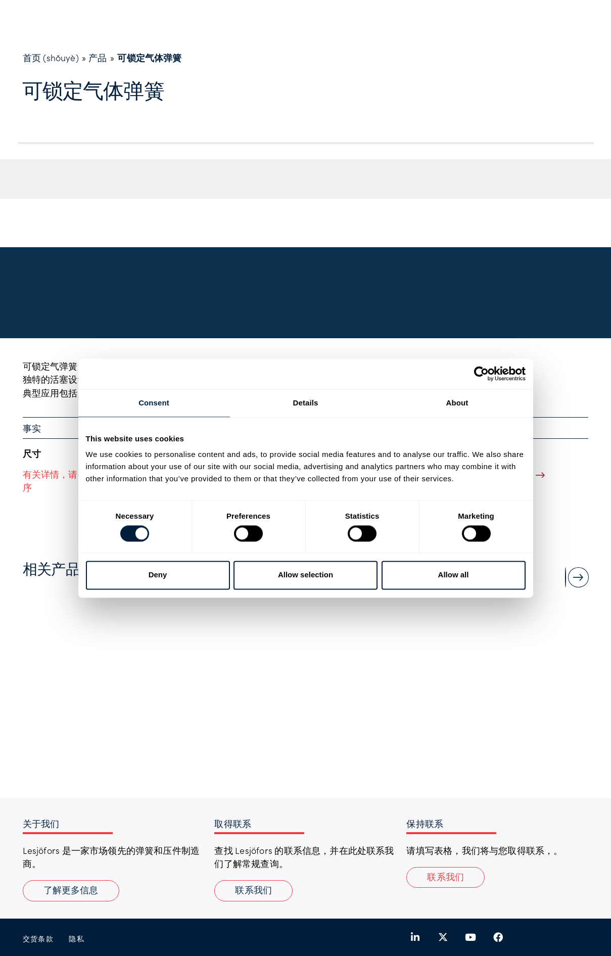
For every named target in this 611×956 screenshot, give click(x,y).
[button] (445, 877)
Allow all (453, 575)
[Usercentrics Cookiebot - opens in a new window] (481, 373)
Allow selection (305, 575)
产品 (97, 58)
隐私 (76, 938)
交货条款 (38, 938)
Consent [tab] (153, 402)
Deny (158, 575)
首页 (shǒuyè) (51, 58)
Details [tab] (305, 402)
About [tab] (457, 402)
